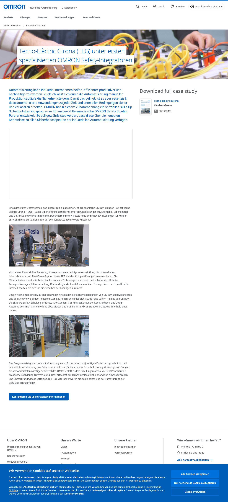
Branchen (42, 17)
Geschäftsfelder (16, 455)
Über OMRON (17, 440)
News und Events (91, 17)
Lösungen (25, 17)
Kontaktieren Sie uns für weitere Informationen (38, 396)
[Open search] (142, 6)
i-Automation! (68, 452)
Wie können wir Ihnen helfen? (199, 440)
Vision (64, 446)
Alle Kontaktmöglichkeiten (195, 460)
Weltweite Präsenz (17, 461)
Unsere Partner (125, 440)
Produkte (8, 17)
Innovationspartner (125, 446)
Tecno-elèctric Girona (166, 101)
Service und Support (65, 17)
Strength (65, 458)
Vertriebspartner (123, 452)
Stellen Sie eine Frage (190, 452)
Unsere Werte (71, 440)
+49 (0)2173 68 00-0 (190, 446)
